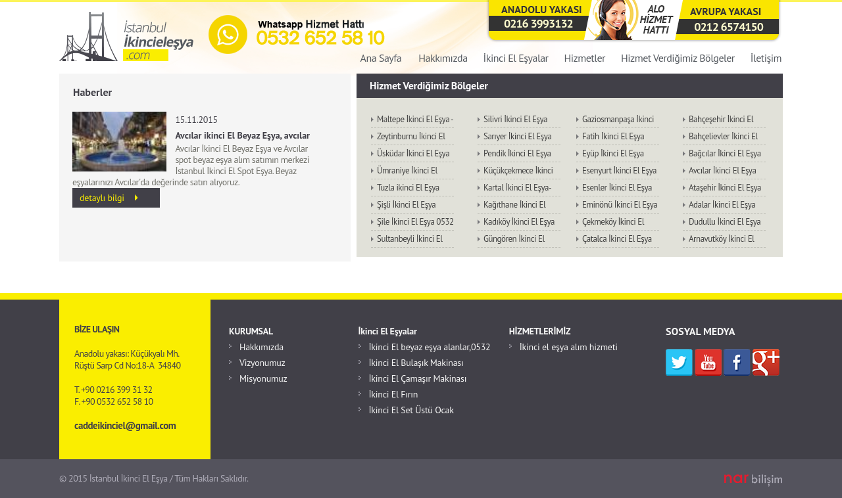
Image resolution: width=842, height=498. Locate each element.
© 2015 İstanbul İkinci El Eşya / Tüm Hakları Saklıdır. (154, 478)
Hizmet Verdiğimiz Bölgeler (678, 57)
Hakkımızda (442, 57)
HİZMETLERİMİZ (540, 331)
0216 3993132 (538, 23)
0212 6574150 (728, 26)
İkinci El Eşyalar (516, 57)
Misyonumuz (263, 378)
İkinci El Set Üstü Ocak (411, 410)
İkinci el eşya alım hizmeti (569, 347)
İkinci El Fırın (393, 394)
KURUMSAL (251, 331)
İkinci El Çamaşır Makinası (418, 378)
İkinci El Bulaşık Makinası (416, 363)
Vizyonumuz (262, 363)
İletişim (766, 57)
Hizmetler (584, 57)
